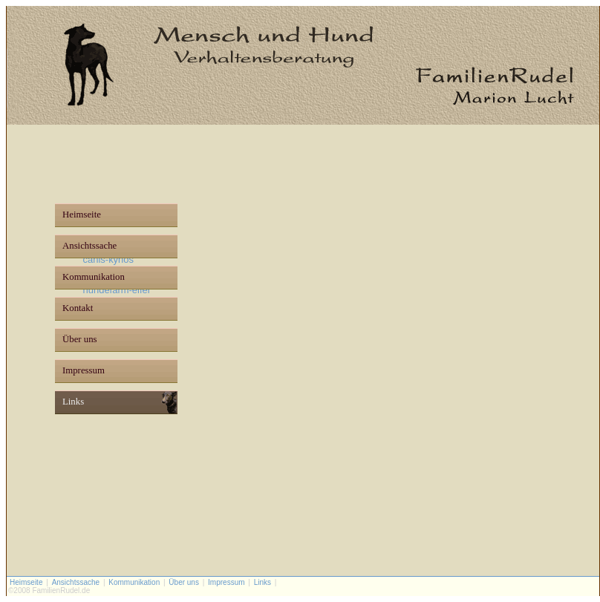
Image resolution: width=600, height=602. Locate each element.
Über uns (79, 339)
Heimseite (81, 214)
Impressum (83, 370)
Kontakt (77, 308)
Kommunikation (93, 277)
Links (73, 401)
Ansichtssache (89, 246)
